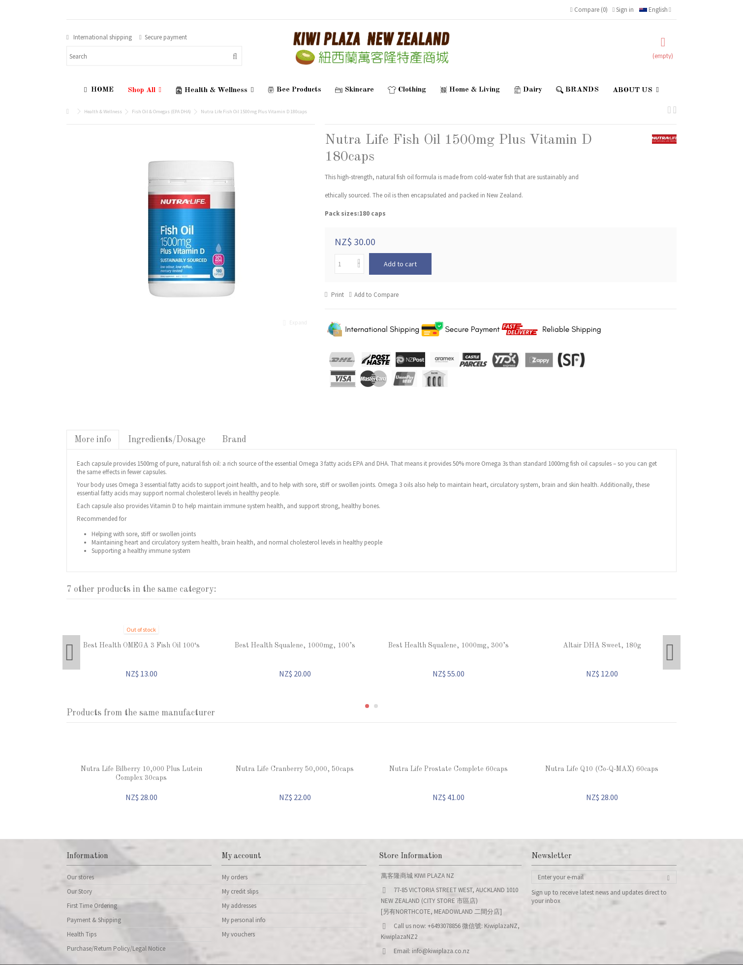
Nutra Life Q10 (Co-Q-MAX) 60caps (601, 769)
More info (92, 439)
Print (337, 294)
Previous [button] (71, 652)
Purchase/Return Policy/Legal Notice (116, 948)
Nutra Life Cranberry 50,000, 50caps (295, 769)
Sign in (623, 9)
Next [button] (672, 652)
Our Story (79, 891)
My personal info (244, 920)
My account (241, 856)
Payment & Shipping (94, 920)
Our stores (80, 877)
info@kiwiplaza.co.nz (440, 951)
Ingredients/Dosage (166, 439)
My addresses (239, 905)
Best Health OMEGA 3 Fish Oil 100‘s (141, 645)
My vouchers (238, 934)
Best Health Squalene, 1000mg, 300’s (448, 645)
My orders (235, 877)
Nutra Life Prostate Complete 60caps (448, 769)
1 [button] (367, 706)
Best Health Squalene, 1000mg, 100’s (295, 645)
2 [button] (376, 706)
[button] (144, 90)
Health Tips (81, 934)
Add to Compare (376, 294)
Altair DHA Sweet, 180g (602, 645)
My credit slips (240, 891)
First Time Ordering (92, 905)
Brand (234, 439)
